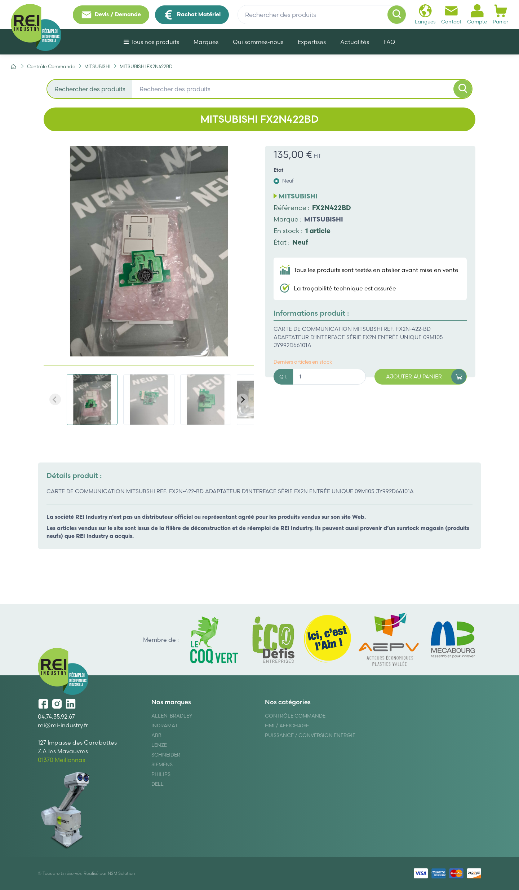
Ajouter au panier (426, 377)
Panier (500, 14)
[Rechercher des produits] (322, 14)
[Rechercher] (396, 14)
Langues (425, 14)
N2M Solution (121, 873)
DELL (157, 784)
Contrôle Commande (295, 716)
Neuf (288, 180)
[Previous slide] (55, 399)
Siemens (162, 764)
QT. (283, 376)
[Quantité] (329, 377)
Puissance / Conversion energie (310, 735)
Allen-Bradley (171, 716)
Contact (451, 14)
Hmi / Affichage (287, 725)
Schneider (165, 754)
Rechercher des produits (89, 89)
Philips (160, 774)
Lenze (159, 745)
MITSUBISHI (323, 219)
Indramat (164, 725)
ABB (156, 735)
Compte (477, 14)
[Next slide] (242, 399)
